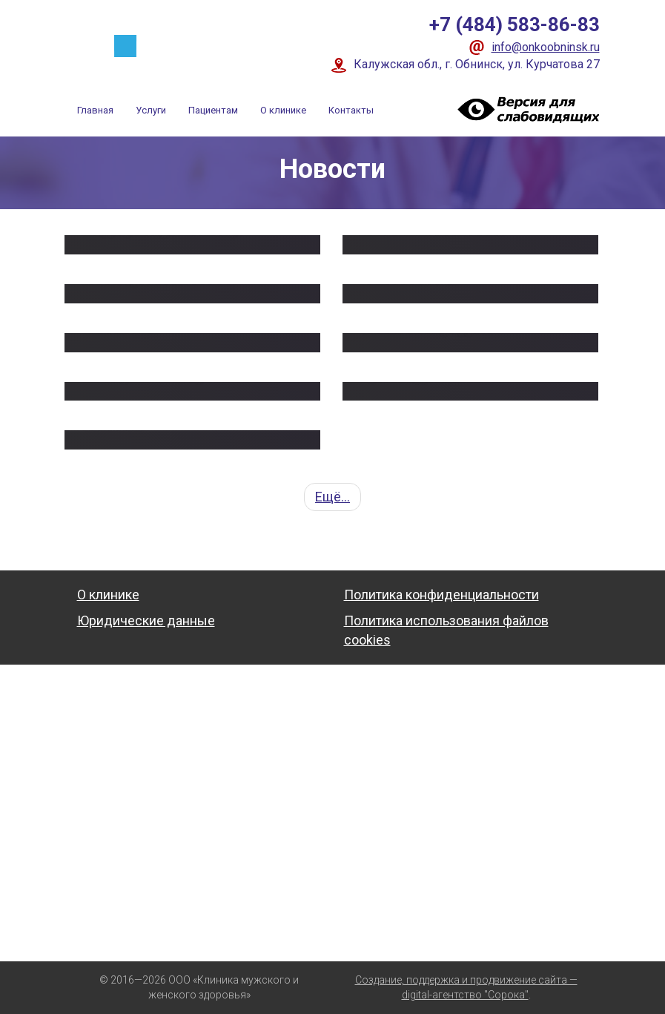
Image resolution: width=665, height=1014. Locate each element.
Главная (95, 110)
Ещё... (332, 496)
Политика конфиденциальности (441, 594)
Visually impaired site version (525, 109)
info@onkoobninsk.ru (546, 47)
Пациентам (213, 110)
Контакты (351, 110)
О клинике (283, 110)
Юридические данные (146, 620)
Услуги (151, 110)
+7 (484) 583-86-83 (514, 24)
